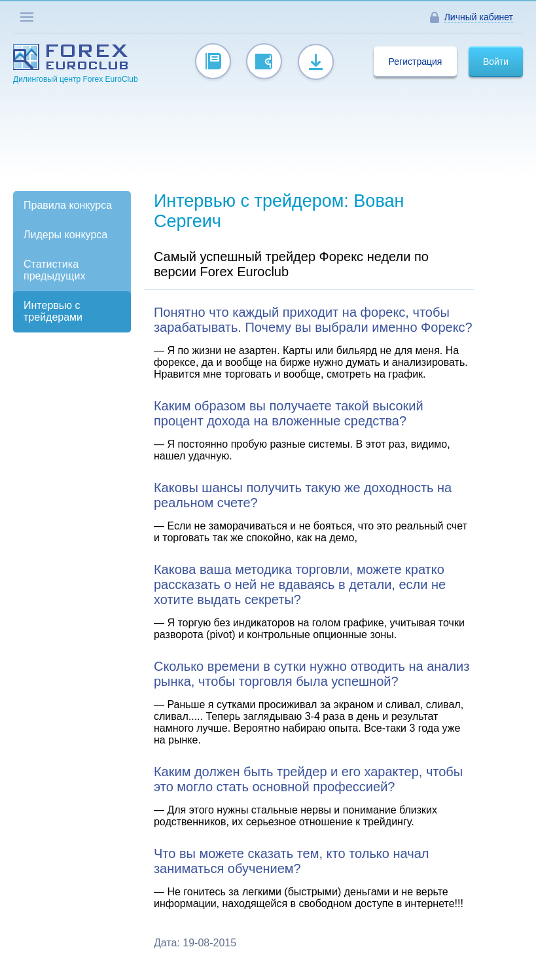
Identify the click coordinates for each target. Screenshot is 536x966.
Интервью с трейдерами (53, 311)
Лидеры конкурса (65, 234)
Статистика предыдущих (54, 270)
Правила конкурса (68, 205)
